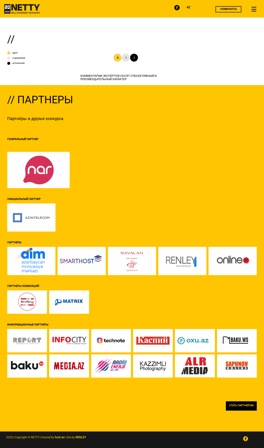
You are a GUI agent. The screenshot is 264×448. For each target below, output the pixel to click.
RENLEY (80, 437)
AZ (188, 7)
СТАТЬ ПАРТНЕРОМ (241, 405)
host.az (60, 437)
